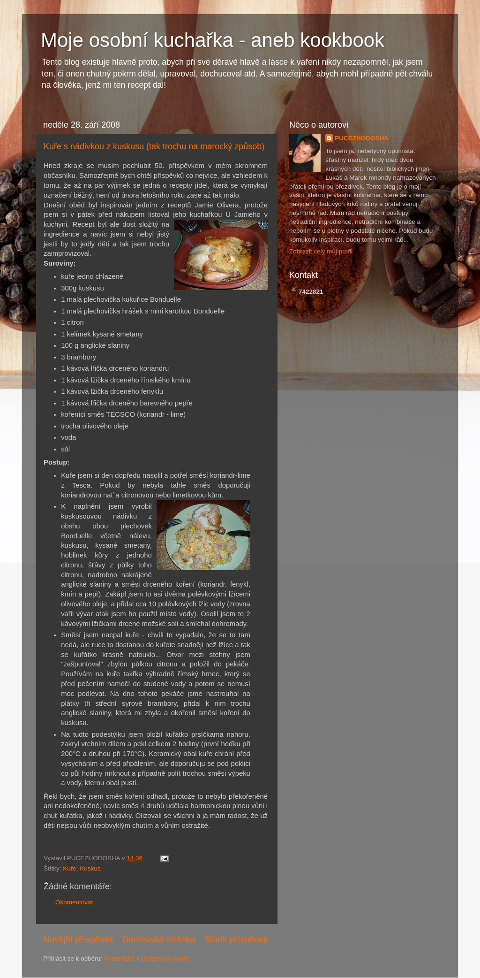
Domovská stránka (158, 939)
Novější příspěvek (78, 939)
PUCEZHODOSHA (362, 138)
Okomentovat (74, 902)
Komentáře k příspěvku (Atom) (147, 958)
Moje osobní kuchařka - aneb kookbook (212, 40)
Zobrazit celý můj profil (320, 251)
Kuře (69, 868)
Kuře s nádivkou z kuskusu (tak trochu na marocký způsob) (154, 146)
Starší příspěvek (236, 939)
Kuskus (90, 868)
